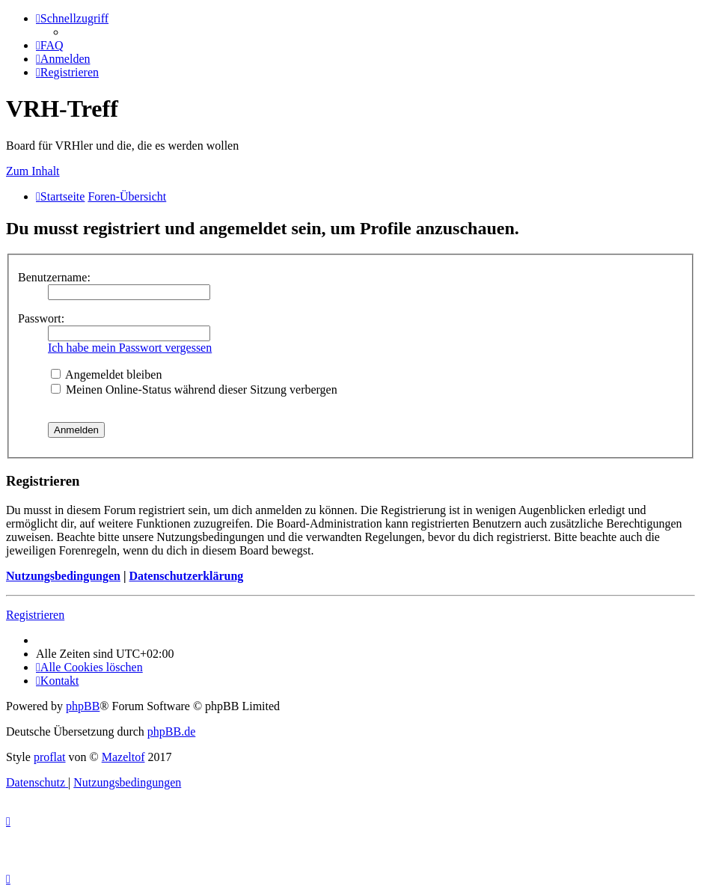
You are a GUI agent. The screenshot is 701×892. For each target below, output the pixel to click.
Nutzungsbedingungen (63, 575)
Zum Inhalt (33, 171)
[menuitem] (50, 45)
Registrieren (35, 614)
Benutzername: (54, 277)
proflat (50, 757)
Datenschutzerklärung (186, 575)
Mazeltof (123, 757)
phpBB (83, 706)
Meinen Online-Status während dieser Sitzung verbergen (194, 389)
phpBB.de (171, 731)
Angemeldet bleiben (106, 374)
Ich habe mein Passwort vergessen (130, 347)
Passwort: (41, 318)
